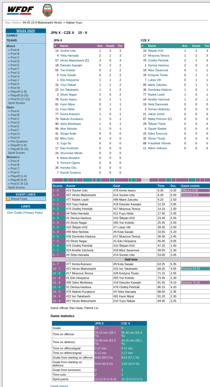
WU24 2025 (25, 31)
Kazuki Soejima (70, 172)
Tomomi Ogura (70, 162)
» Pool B (13, 53)
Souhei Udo (68, 50)
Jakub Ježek (156, 114)
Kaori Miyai (67, 104)
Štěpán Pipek (157, 123)
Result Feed (19, 198)
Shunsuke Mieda (71, 153)
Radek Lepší (156, 94)
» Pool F (13, 68)
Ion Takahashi (69, 89)
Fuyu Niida (67, 109)
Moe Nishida (68, 128)
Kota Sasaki (68, 75)
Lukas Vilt (154, 80)
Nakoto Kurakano (71, 119)
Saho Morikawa (70, 123)
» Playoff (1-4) (17, 176)
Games (11, 35)
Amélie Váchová (159, 99)
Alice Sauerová (158, 70)
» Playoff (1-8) (17, 91)
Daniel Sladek (157, 128)
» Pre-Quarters (18, 141)
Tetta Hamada (69, 55)
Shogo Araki (68, 133)
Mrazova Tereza (158, 55)
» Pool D (13, 61)
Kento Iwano (68, 99)
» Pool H (13, 76)
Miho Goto (67, 138)
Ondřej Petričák (158, 60)
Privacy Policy (33, 212)
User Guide (14, 212)
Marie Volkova (157, 148)
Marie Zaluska (157, 84)
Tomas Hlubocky (159, 109)
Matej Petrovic (157, 119)
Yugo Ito (65, 143)
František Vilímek (159, 143)
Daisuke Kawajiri (71, 65)
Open (10, 107)
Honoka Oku (68, 167)
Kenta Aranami (70, 114)
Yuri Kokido (67, 70)
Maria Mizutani (70, 158)
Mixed (10, 46)
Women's (12, 157)
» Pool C (13, 57)
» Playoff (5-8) (17, 179)
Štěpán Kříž (156, 50)
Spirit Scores (16, 103)
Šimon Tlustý (156, 138)
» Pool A (13, 49)
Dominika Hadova (160, 89)
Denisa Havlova (158, 65)
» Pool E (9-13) (18, 183)
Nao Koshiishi (69, 148)
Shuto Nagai (68, 94)
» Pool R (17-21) (19, 99)
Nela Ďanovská (158, 104)
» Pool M (14, 87)
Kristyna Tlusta (158, 75)
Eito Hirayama (69, 80)
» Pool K (13, 84)
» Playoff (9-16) (18, 95)
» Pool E (13, 65)
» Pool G (14, 72)
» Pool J (13, 80)
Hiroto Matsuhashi (72, 60)
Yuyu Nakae (68, 84)
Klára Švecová (157, 133)
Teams (11, 40)
